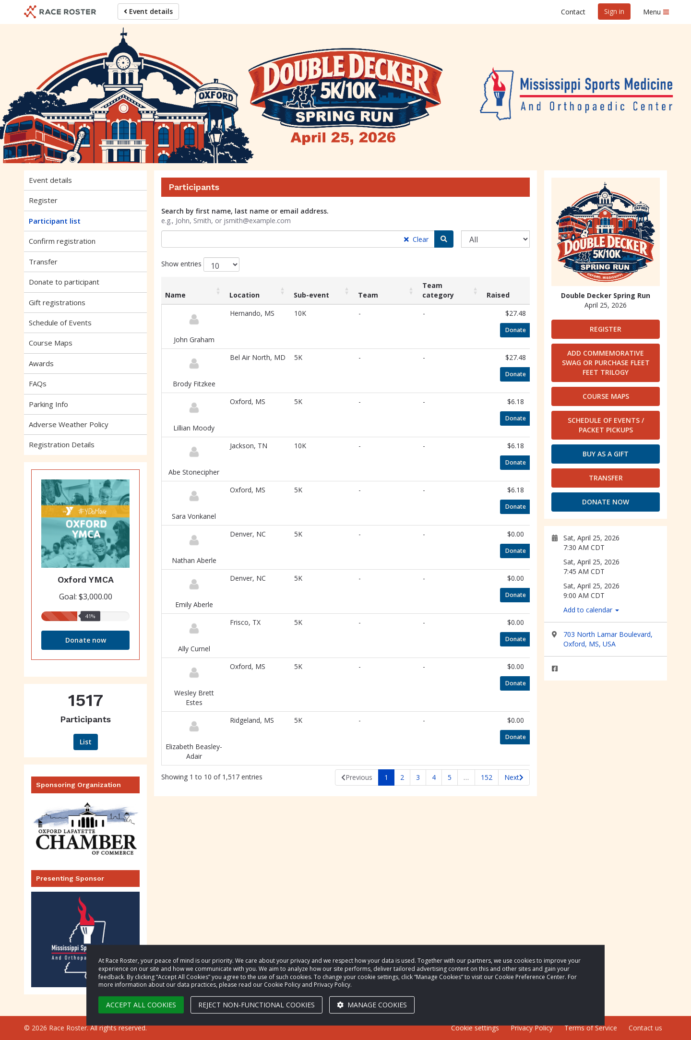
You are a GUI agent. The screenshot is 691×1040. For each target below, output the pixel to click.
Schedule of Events (60, 322)
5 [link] (450, 777)
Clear (416, 239)
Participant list (55, 221)
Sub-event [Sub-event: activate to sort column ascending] (311, 294)
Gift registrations (57, 302)
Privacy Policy (532, 1027)
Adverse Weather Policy (68, 424)
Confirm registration (62, 241)
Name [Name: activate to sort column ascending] (175, 294)
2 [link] (402, 777)
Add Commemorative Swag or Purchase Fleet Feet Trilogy (606, 362)
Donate (518, 329)
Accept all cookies (141, 1004)
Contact (573, 11)
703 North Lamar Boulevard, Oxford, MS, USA (608, 639)
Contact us (645, 1027)
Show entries (200, 264)
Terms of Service (590, 1027)
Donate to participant (64, 282)
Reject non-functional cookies (256, 1004)
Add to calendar (591, 609)
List (86, 741)
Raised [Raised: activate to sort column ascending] (498, 294)
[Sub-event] (495, 239)
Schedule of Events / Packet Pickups (606, 425)
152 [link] (486, 777)
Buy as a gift (606, 453)
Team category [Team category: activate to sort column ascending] (438, 290)
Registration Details (62, 444)
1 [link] (386, 777)
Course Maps (50, 342)
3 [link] (418, 777)
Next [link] (511, 777)
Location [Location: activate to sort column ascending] (244, 294)
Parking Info (48, 404)
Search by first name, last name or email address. (245, 210)
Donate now (85, 640)
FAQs (38, 383)
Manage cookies (372, 1004)
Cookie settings (475, 1027)
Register (43, 200)
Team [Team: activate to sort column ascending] (368, 294)
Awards (41, 363)
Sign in (614, 11)
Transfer (43, 261)
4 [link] (434, 777)
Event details (148, 11)
